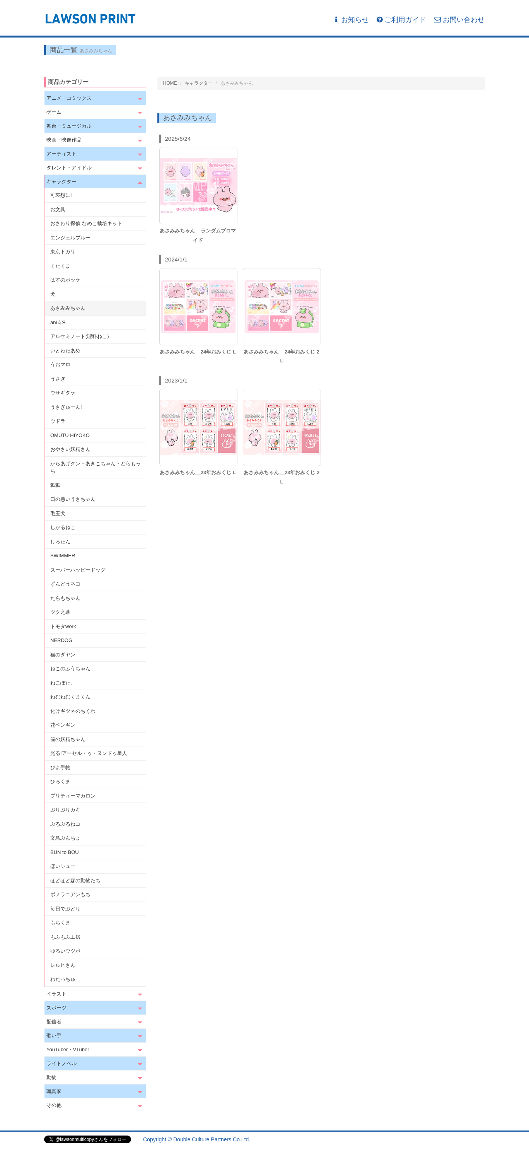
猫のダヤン (62, 654)
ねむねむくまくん (70, 697)
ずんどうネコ (65, 584)
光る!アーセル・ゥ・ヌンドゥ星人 (88, 753)
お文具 (57, 209)
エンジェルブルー (70, 238)
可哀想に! (61, 195)
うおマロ (60, 364)
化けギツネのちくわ (73, 711)
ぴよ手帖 (60, 767)
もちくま (60, 923)
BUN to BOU (64, 852)
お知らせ (351, 20)
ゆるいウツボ (65, 951)
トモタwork (63, 626)
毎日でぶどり (65, 909)
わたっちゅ (62, 979)
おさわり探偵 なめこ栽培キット (86, 223)
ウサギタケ (62, 393)
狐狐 (55, 485)
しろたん (60, 542)
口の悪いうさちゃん (73, 499)
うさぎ (57, 379)
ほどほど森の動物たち (75, 880)
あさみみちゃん (67, 308)
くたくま (60, 266)
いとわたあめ (65, 350)
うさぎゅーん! (66, 407)
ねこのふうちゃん (70, 668)
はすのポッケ (65, 280)
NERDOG (61, 640)
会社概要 (474, 1139)
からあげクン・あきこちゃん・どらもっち (95, 467)
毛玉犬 (57, 513)
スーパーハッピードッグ (78, 570)
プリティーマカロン (73, 796)
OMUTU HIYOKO (70, 435)
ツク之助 (60, 612)
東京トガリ (62, 251)
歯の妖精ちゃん (67, 739)
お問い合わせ (459, 20)
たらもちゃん (65, 598)
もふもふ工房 (65, 937)
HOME (170, 83)
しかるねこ (62, 527)
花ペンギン (62, 725)
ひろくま (60, 781)
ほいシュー (62, 866)
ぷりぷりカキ (65, 810)
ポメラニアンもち (70, 894)
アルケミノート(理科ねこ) (79, 336)
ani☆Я (58, 322)
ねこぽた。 (62, 683)
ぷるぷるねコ (65, 824)
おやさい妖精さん (70, 449)
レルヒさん (62, 965)
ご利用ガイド (401, 20)
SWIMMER (62, 555)
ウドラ (57, 421)
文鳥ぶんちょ (65, 838)
